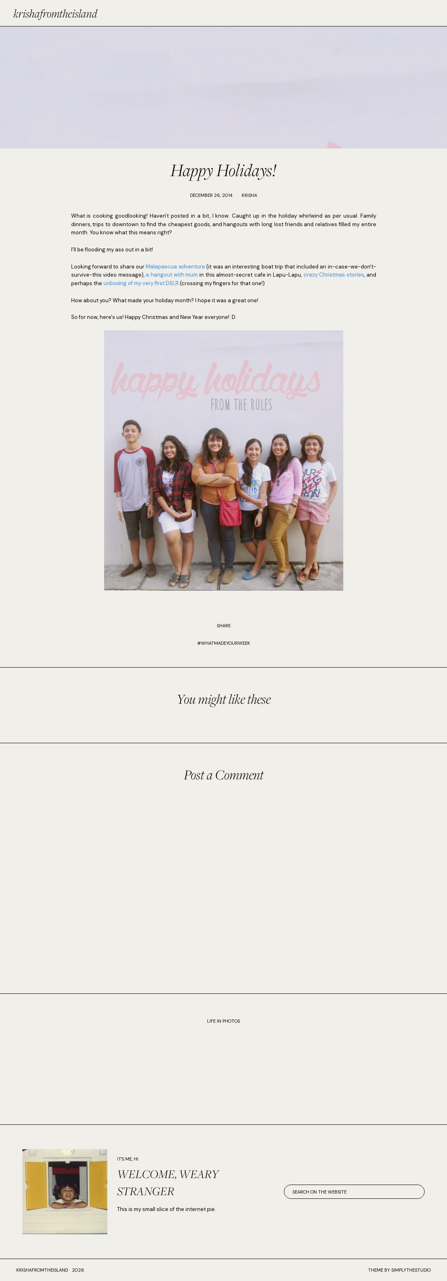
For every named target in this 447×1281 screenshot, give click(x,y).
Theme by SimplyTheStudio (399, 1270)
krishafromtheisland (55, 13)
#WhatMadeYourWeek (223, 643)
